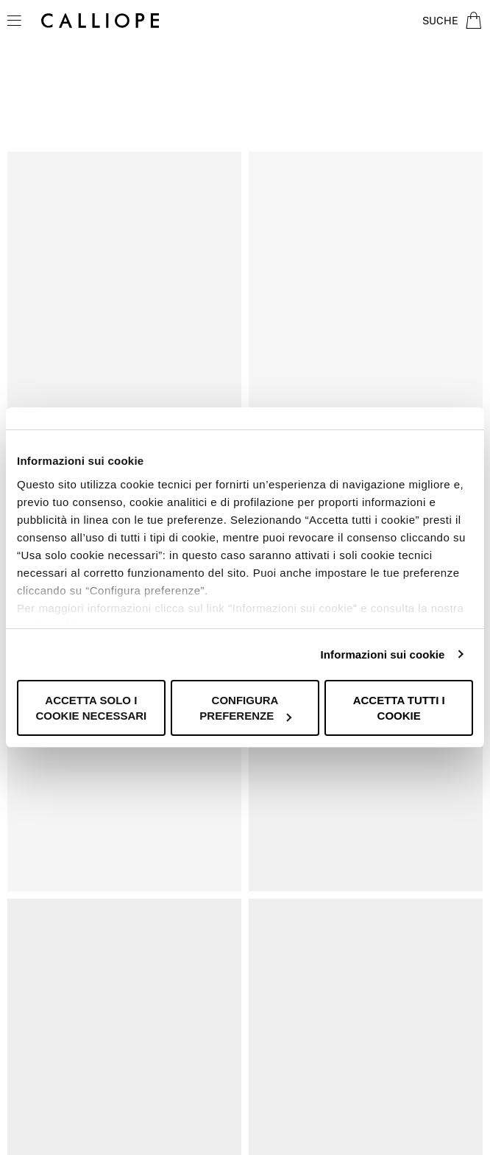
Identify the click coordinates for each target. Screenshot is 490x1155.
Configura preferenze (245, 708)
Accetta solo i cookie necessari (90, 708)
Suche (440, 21)
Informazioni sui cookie (383, 654)
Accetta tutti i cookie (399, 708)
